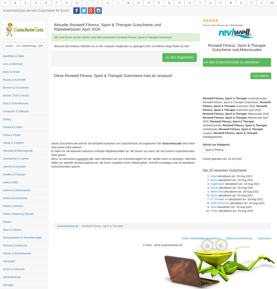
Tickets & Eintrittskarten (17, 253)
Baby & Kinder (11, 71)
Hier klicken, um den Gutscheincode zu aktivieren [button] (232, 62)
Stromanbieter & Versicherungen (22, 237)
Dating (7, 119)
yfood (213, 176)
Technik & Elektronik (15, 245)
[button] (237, 33)
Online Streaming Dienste (18, 213)
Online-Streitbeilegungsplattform (201, 238)
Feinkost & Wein (13, 127)
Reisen (7, 221)
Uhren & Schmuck (14, 269)
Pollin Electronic (220, 203)
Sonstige (8, 284)
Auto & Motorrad (13, 63)
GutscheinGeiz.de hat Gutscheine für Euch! (36, 11)
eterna (214, 180)
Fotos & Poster (12, 135)
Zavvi (213, 207)
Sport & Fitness (12, 229)
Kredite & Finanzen (14, 174)
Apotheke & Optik (13, 56)
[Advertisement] (125, 115)
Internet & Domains (14, 166)
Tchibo (214, 210)
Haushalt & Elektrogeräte (18, 150)
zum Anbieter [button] (261, 75)
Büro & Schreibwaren (15, 103)
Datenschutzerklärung (239, 238)
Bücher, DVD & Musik (16, 95)
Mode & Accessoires (15, 198)
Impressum (264, 238)
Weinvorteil (217, 191)
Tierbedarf (9, 261)
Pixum (214, 195)
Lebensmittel (10, 182)
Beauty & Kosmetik (14, 79)
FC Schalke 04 (219, 199)
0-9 (272, 3)
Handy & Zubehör (13, 142)
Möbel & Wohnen (13, 206)
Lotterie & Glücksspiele (16, 190)
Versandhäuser (12, 277)
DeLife (214, 187)
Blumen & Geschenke (16, 87)
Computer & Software (16, 111)
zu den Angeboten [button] (180, 57)
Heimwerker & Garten (16, 158)
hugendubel (217, 183)
